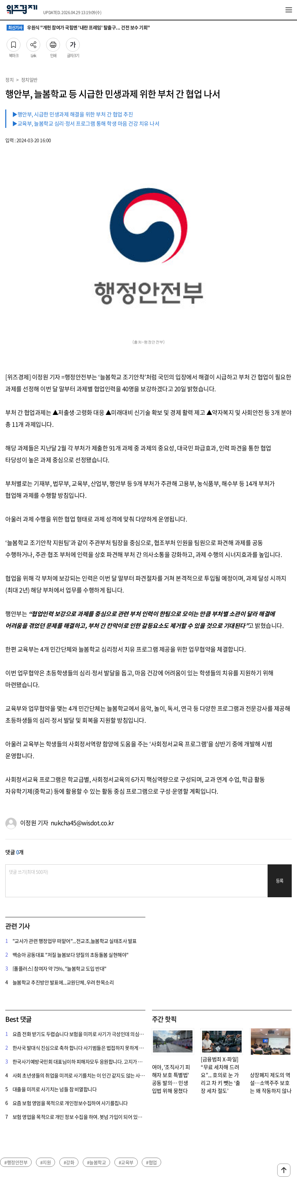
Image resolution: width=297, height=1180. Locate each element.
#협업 (151, 1162)
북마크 (13, 43)
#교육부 (126, 1162)
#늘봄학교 (96, 1162)
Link (33, 43)
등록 (279, 881)
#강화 (69, 1162)
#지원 (45, 1162)
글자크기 (73, 43)
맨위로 (283, 1170)
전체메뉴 (289, 10)
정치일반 (29, 79)
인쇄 (53, 43)
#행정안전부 (15, 1162)
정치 (9, 79)
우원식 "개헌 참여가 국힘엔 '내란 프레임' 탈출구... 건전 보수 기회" (78, 28)
